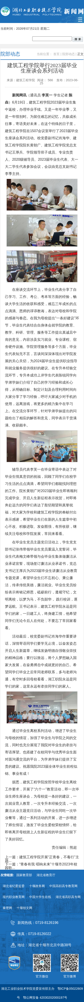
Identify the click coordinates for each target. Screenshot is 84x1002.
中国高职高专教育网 (63, 886)
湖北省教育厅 (46, 875)
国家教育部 (24, 875)
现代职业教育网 (14, 897)
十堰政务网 (37, 886)
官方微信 (42, 976)
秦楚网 (7, 908)
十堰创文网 (24, 908)
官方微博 (69, 976)
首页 (56, 54)
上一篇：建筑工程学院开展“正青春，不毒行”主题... (42, 859)
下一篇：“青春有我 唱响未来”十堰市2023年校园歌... (41, 866)
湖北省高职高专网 (68, 897)
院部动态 (68, 54)
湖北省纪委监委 (14, 886)
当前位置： (44, 54)
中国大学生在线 (40, 897)
